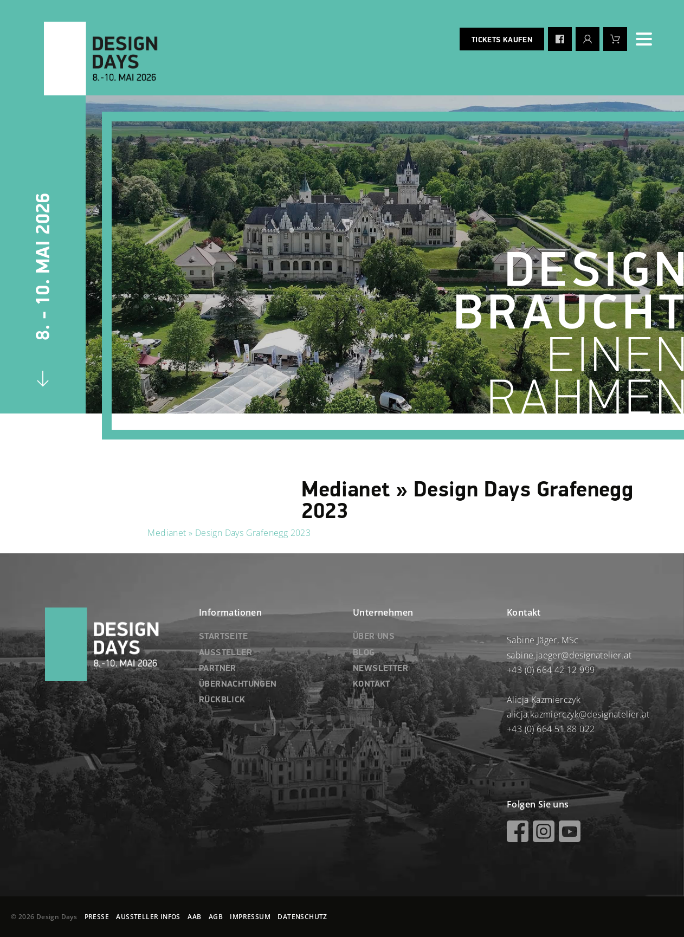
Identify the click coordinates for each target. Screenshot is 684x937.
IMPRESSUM (250, 916)
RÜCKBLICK (222, 700)
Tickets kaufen (502, 40)
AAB (194, 916)
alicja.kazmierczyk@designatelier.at (578, 714)
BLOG (364, 653)
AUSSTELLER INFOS (148, 916)
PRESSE (97, 916)
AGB (216, 916)
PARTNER (217, 668)
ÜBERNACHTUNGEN (238, 684)
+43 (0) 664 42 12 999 (551, 670)
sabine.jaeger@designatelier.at (569, 655)
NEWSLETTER (380, 668)
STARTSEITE (223, 636)
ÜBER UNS (374, 636)
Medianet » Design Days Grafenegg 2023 (229, 533)
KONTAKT (371, 684)
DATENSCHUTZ (302, 916)
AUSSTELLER (225, 653)
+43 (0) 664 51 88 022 (551, 729)
